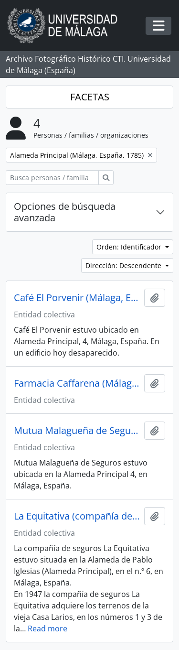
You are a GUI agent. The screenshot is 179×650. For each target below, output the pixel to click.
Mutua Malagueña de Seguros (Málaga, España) (77, 430)
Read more (47, 628)
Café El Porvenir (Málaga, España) (77, 297)
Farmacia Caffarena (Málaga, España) (77, 383)
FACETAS (89, 96)
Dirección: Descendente (124, 265)
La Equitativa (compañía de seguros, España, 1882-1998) (77, 516)
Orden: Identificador (129, 246)
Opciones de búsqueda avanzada (65, 212)
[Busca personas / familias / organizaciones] (52, 177)
